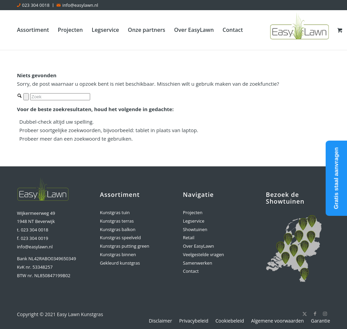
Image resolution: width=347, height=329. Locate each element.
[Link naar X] (305, 314)
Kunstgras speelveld (120, 237)
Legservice (193, 221)
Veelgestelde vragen (203, 254)
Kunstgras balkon (118, 229)
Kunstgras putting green (124, 246)
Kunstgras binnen (118, 254)
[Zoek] (60, 96)
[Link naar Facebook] (315, 314)
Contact (191, 271)
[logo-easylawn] (300, 30)
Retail (189, 237)
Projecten (193, 212)
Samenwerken (197, 263)
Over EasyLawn (198, 246)
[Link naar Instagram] (325, 314)
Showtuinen (195, 229)
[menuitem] (35, 5)
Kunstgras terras (117, 221)
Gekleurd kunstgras (120, 263)
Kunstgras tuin (115, 212)
